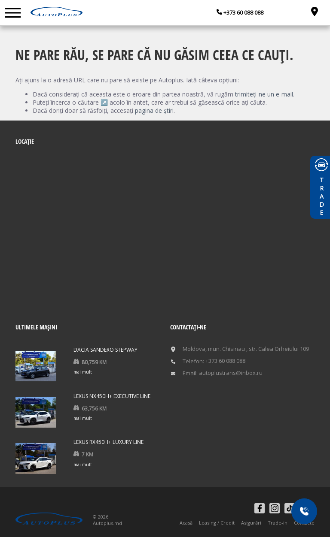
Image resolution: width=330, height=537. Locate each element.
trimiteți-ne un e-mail (264, 94)
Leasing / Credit (217, 522)
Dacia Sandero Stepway (105, 349)
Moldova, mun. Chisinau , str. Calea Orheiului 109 (246, 349)
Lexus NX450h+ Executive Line (111, 396)
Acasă (186, 522)
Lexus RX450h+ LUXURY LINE (108, 442)
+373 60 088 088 (242, 12)
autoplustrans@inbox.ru (231, 373)
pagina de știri (154, 110)
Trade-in (277, 522)
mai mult (82, 372)
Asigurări (251, 522)
